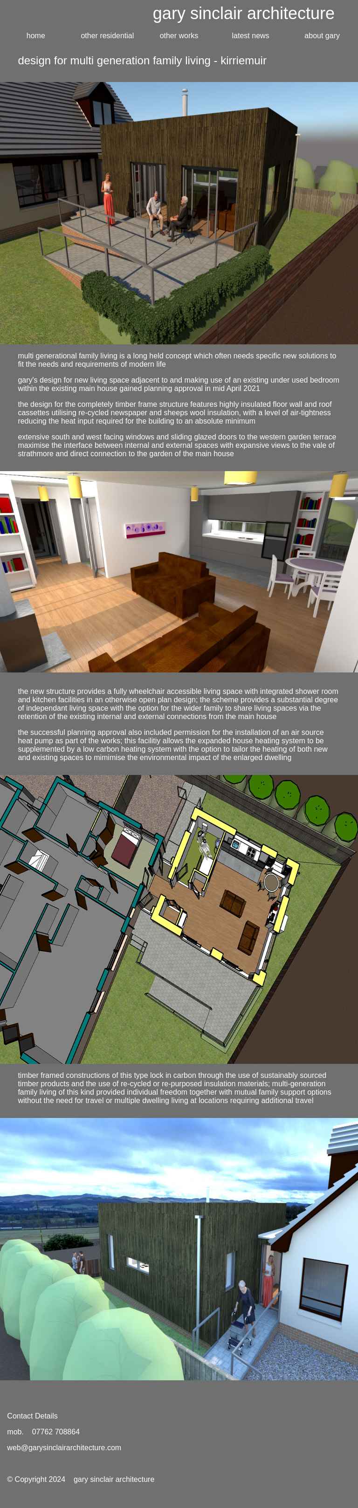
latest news (250, 36)
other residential (107, 36)
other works (179, 36)
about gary (322, 36)
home (36, 36)
